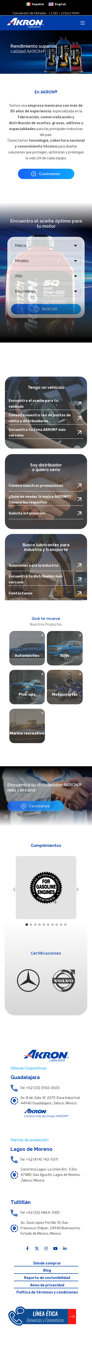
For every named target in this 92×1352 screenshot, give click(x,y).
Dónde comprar (47, 1263)
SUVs (65, 655)
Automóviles (27, 655)
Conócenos (49, 174)
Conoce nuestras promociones (36, 545)
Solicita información (27, 573)
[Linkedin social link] (64, 1248)
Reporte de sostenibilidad (47, 1278)
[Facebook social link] (27, 1248)
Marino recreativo (27, 733)
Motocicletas (65, 694)
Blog (47, 1270)
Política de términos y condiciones (47, 1292)
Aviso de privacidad (47, 1285)
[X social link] (36, 1248)
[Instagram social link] (46, 1248)
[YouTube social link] (55, 1248)
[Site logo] (25, 23)
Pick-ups (27, 694)
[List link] (46, 1088)
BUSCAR (49, 309)
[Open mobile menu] (83, 23)
